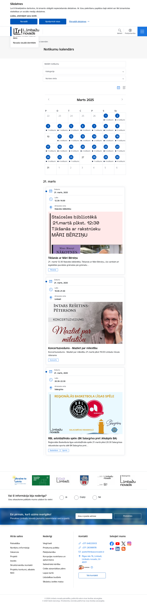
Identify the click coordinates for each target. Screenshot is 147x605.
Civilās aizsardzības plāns (54, 568)
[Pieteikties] (127, 516)
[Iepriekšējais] (14, 480)
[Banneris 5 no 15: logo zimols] (106, 480)
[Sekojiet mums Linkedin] (118, 549)
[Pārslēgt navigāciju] (142, 31)
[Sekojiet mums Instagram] (129, 544)
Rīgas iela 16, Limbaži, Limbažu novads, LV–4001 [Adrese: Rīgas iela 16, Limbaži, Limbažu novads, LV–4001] (92, 559)
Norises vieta (51, 78)
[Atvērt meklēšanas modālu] (120, 32)
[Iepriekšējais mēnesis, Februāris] (48, 99)
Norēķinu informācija (19, 547)
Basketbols (54, 450)
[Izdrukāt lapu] (133, 48)
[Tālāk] (132, 480)
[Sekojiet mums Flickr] (112, 548)
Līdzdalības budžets (52, 577)
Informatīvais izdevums (23, 63)
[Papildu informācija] (92, 567)
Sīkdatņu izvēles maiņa (53, 581)
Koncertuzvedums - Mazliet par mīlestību (72, 348)
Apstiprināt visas (52, 21)
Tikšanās (53, 270)
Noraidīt (23, 21)
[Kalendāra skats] (118, 87)
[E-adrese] (84, 567)
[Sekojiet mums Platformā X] (123, 544)
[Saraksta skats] (124, 87)
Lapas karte (48, 573)
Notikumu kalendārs (22, 54)
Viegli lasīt (47, 543)
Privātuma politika (51, 547)
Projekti (13, 556)
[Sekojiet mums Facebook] (112, 544)
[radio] (63, 497)
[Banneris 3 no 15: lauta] (62, 480)
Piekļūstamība (49, 552)
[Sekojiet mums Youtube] (118, 543)
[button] (108, 118)
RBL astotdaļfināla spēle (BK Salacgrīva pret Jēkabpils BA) (82, 438)
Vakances (14, 552)
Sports (64, 450)
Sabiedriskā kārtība (51, 564)
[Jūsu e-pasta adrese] (94, 516)
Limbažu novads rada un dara (24, 69)
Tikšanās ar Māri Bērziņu (63, 257)
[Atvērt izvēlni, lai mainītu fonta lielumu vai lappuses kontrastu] (130, 32)
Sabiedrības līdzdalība (23, 59)
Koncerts (53, 360)
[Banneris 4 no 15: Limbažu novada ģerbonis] (84, 480)
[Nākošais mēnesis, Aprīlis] (122, 99)
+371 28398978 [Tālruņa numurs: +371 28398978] (89, 547)
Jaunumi (17, 49)
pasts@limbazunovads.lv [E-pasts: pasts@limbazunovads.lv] (93, 551)
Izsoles (13, 560)
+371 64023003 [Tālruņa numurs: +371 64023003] (89, 543)
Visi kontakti (92, 575)
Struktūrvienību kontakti (21, 565)
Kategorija (50, 71)
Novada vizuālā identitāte (24, 75)
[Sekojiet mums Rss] (123, 549)
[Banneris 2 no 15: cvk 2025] (41, 480)
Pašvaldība (15, 543)
